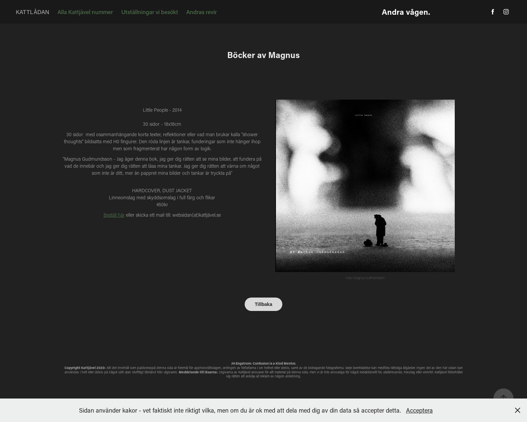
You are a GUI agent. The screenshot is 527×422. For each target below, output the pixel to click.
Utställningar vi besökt (149, 11)
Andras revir (201, 11)
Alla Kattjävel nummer (85, 11)
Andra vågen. (406, 12)
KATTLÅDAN (32, 11)
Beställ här (114, 215)
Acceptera (419, 410)
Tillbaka (263, 304)
